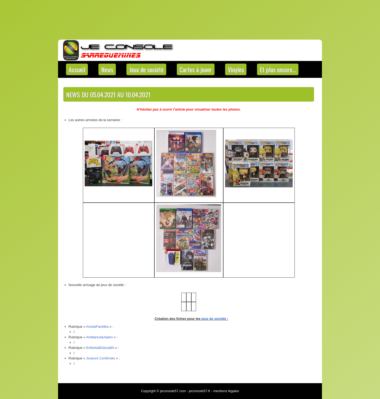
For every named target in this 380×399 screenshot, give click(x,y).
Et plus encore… (278, 69)
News (107, 69)
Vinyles (236, 69)
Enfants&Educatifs (100, 348)
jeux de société (213, 319)
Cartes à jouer (195, 69)
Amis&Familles (97, 327)
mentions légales (226, 391)
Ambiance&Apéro (99, 337)
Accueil (77, 69)
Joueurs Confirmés (100, 358)
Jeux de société (146, 69)
